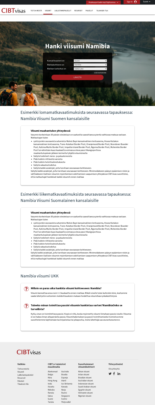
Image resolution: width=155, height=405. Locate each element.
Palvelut (89, 10)
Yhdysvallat (66, 394)
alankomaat (53, 363)
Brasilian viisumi (84, 369)
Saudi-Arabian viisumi (87, 379)
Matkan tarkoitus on (56, 60)
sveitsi (64, 391)
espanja (64, 369)
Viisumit (48, 10)
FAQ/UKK (55, 403)
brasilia (64, 366)
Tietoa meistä (36, 10)
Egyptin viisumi (84, 382)
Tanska (51, 394)
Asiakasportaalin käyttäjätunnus (101, 1)
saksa (50, 388)
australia (65, 363)
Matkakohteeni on (55, 56)
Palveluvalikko (106, 403)
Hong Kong (52, 372)
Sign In (130, 1)
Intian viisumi (83, 366)
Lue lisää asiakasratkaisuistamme (33, 403)
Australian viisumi (85, 372)
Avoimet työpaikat (124, 403)
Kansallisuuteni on (55, 52)
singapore (65, 388)
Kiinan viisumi (83, 363)
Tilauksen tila (102, 10)
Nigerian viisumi (84, 388)
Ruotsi (64, 385)
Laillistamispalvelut (63, 10)
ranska (51, 385)
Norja (63, 382)
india (50, 375)
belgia (50, 366)
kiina (50, 369)
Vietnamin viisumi (85, 385)
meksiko (51, 382)
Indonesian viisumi (86, 375)
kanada (64, 379)
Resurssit (78, 10)
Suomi (145, 1)
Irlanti (63, 372)
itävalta (51, 379)
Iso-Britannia (66, 375)
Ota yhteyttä (114, 361)
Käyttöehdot (90, 403)
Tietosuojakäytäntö (72, 403)
